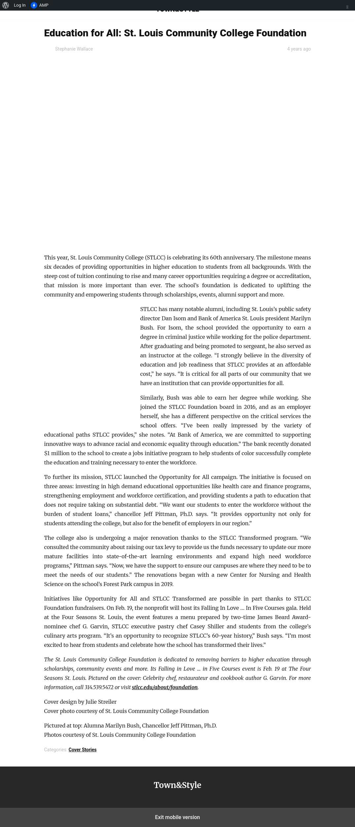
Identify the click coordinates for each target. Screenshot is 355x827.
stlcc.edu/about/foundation (165, 687)
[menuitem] (6, 5)
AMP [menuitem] (40, 5)
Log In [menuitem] (20, 5)
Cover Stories (83, 749)
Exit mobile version (177, 817)
